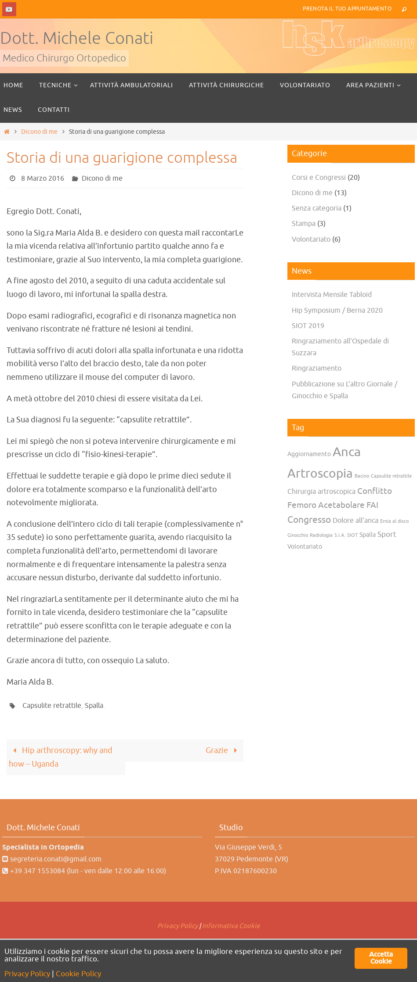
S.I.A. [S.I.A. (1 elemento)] (339, 535)
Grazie (223, 750)
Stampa (303, 223)
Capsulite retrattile (51, 705)
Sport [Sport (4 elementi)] (386, 534)
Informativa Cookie (231, 926)
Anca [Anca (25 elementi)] (347, 452)
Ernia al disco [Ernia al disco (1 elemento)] (394, 521)
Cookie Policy (78, 973)
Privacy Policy (177, 926)
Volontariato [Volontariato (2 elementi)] (304, 546)
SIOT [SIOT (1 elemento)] (352, 535)
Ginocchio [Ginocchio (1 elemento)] (297, 535)
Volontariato (311, 239)
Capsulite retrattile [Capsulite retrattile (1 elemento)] (391, 476)
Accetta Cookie (381, 958)
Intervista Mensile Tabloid (332, 294)
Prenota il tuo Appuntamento (347, 8)
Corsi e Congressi (319, 177)
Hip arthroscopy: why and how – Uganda (60, 757)
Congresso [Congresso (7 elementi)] (309, 519)
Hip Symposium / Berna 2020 (337, 310)
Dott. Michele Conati (76, 38)
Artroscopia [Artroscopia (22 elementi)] (320, 474)
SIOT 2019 (308, 325)
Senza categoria (316, 208)
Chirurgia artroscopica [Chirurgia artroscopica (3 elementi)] (321, 491)
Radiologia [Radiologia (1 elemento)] (321, 535)
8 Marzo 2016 (42, 178)
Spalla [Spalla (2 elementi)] (367, 535)
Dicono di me (39, 132)
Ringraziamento (316, 368)
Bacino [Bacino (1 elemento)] (362, 476)
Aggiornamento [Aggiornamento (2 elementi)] (309, 454)
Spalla (94, 705)
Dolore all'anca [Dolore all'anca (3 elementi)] (355, 520)
